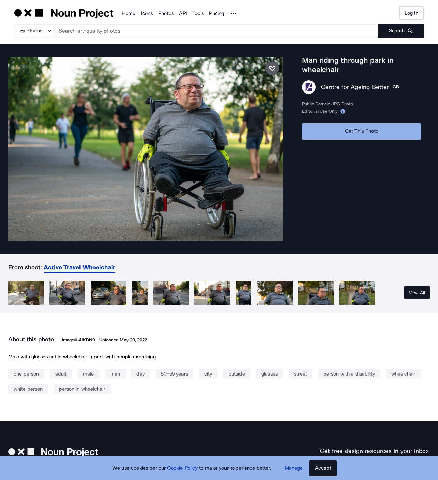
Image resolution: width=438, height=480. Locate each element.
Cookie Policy (182, 468)
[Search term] (216, 31)
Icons (147, 13)
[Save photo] (272, 68)
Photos (166, 13)
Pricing (216, 13)
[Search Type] (34, 31)
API (183, 13)
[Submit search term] (401, 31)
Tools (198, 13)
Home (128, 13)
